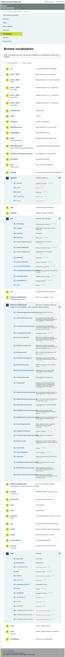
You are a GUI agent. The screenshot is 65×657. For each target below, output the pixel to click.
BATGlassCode (21, 352)
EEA (11, 2)
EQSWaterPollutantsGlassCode (25, 410)
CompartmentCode (22, 377)
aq (11, 69)
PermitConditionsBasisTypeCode (25, 435)
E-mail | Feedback (9, 651)
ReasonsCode (21, 441)
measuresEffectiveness (24, 242)
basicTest (19, 559)
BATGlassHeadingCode (24, 358)
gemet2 (13, 178)
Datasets (6, 19)
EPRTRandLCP (16, 146)
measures (19, 237)
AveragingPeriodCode (23, 333)
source (18, 192)
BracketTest (20, 563)
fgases (13, 172)
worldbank (14, 639)
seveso (13, 546)
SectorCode (20, 448)
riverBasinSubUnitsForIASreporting (25, 270)
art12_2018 (14, 80)
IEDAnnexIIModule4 (18, 484)
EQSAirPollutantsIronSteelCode (25, 399)
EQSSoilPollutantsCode (24, 405)
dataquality (15, 133)
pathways (19, 257)
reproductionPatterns (23, 266)
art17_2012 (14, 95)
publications (15, 540)
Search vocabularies (12, 63)
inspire (13, 492)
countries (19, 233)
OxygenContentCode (23, 431)
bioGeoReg (20, 224)
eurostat (13, 159)
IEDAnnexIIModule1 (18, 297)
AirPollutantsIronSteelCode (25, 326)
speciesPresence (22, 276)
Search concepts (27, 63)
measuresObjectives (23, 252)
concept (19, 183)
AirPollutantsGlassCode (24, 318)
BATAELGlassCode (22, 337)
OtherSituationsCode (23, 424)
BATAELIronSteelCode (23, 345)
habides (13, 213)
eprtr (12, 138)
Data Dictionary (18, 11)
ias (11, 218)
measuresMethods (22, 247)
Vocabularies (7, 34)
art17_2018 (14, 103)
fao (11, 165)
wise (12, 631)
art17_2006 (14, 87)
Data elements (7, 26)
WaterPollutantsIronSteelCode (25, 474)
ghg (12, 207)
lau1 (12, 505)
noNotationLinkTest (22, 584)
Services (5, 37)
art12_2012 (14, 74)
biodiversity (15, 111)
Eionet (11, 11)
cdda (12, 116)
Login (48, 1)
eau (17, 571)
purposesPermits (22, 262)
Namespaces (7, 41)
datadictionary (16, 127)
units (18, 285)
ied (11, 292)
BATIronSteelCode (22, 365)
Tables (5, 23)
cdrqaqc (19, 228)
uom (12, 626)
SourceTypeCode (22, 452)
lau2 (12, 510)
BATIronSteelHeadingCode (25, 370)
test (11, 553)
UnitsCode (19, 456)
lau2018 (13, 516)
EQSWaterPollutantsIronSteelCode (25, 417)
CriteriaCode (20, 383)
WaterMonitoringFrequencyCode (25, 462)
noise (12, 535)
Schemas (6, 30)
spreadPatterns (21, 280)
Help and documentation (11, 15)
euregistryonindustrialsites (21, 154)
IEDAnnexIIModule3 (18, 305)
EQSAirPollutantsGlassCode (25, 392)
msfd (12, 529)
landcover (14, 499)
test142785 (19, 593)
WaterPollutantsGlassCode (25, 468)
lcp (11, 524)
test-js (18, 588)
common (14, 122)
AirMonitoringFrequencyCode (25, 312)
